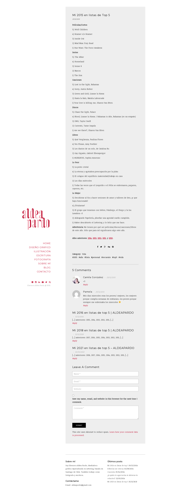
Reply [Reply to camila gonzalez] (85, 284)
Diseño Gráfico (40, 247)
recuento (107, 257)
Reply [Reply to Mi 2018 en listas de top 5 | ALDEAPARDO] (74, 340)
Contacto (44, 271)
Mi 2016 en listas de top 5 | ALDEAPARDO (103, 312)
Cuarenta (111, 472)
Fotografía (42, 259)
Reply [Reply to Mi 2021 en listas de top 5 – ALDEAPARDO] (74, 358)
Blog (47, 267)
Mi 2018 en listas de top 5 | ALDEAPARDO (103, 330)
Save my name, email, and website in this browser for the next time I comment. (104, 400)
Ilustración (42, 251)
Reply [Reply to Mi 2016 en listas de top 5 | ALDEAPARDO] (74, 323)
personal (96, 257)
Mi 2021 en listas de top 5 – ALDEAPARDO (103, 348)
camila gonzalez (93, 277)
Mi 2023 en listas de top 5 (117, 482)
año (81, 257)
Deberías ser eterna (115, 469)
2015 (75, 257)
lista (88, 257)
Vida (84, 254)
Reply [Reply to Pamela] (85, 305)
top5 (115, 257)
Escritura (43, 255)
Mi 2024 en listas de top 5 (117, 465)
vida (121, 257)
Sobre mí (44, 263)
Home (47, 243)
